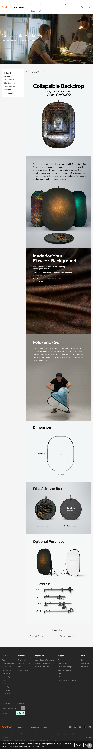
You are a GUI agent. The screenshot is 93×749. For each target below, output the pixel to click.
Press (45, 727)
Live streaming (23, 670)
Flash (4, 660)
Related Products (8, 74)
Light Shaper (6, 690)
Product (33, 4)
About (32, 11)
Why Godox (84, 660)
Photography (22, 660)
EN (90, 7)
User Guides (62, 663)
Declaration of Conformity (67, 680)
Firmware (61, 660)
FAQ (59, 677)
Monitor (4, 683)
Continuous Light (8, 663)
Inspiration (55, 4)
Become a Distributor (41, 667)
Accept (78, 745)
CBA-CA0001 (9, 80)
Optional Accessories (9, 91)
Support (66, 4)
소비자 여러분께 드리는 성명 (66, 734)
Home (4, 41)
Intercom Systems (8, 677)
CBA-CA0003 (9, 83)
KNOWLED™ (6, 667)
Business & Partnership (42, 663)
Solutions (43, 4)
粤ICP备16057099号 (53, 741)
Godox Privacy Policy (8, 734)
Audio (4, 680)
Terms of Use (34, 734)
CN (86, 7)
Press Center (84, 663)
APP (59, 673)
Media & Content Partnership (44, 660)
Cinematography (24, 663)
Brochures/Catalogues (65, 667)
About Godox (23, 727)
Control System (7, 687)
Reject (87, 745)
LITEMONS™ (6, 673)
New (40, 11)
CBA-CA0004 (9, 86)
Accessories (12, 41)
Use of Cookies (22, 734)
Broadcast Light (7, 670)
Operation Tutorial (64, 670)
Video (20, 667)
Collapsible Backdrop (27, 41)
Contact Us (84, 667)
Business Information (48, 734)
